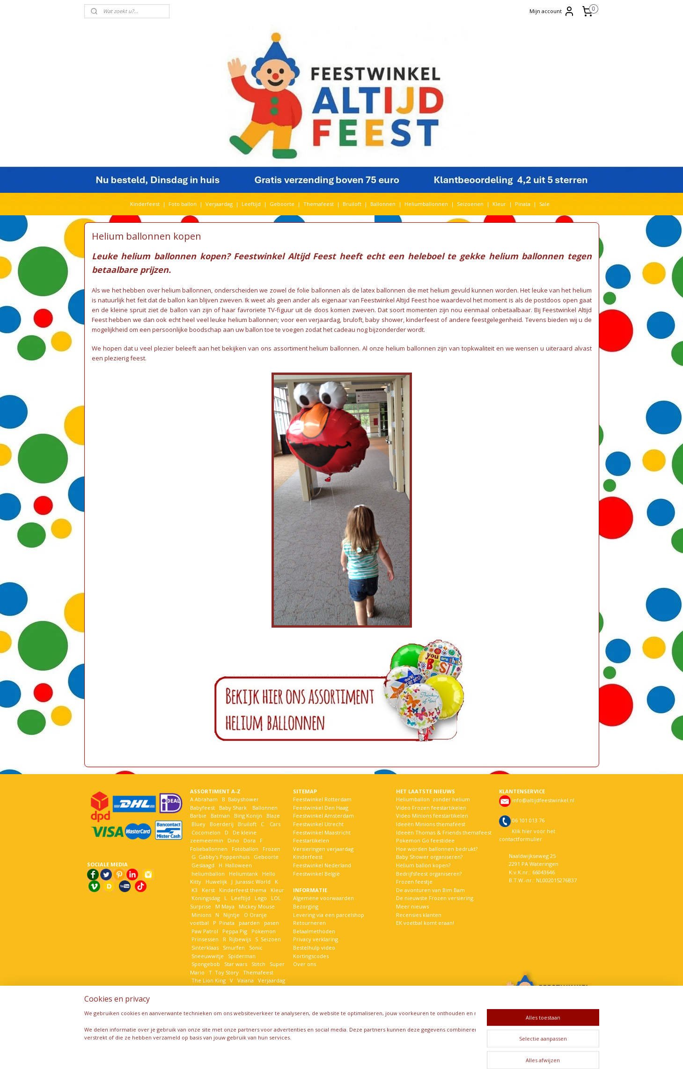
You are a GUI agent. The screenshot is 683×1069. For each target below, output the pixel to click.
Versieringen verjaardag (323, 848)
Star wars (235, 963)
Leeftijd (251, 203)
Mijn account (552, 11)
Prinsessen (204, 939)
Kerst (208, 889)
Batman (220, 815)
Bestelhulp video (314, 947)
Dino (233, 840)
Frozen (271, 848)
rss (337, 1051)
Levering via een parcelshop (328, 914)
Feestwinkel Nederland (322, 865)
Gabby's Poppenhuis (223, 856)
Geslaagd (202, 865)
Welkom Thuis (241, 988)
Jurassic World (253, 881)
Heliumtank (243, 873)
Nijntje (231, 914)
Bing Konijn (248, 815)
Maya (228, 906)
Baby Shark (233, 807)
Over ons (304, 963)
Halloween (238, 865)
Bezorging (305, 906)
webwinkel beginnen (373, 1051)
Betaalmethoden (314, 931)
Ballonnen (383, 203)
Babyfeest (202, 807)
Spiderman (242, 955)
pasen (271, 922)
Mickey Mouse (257, 906)
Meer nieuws (412, 906)
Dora (249, 840)
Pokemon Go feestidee (425, 840)
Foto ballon (183, 203)
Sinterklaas (205, 947)
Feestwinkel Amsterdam (323, 815)
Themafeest (318, 203)
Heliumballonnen (426, 203)
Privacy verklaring (315, 939)
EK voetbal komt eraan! (425, 922)
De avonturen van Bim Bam (430, 889)
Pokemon (263, 931)
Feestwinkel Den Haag (320, 807)
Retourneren (309, 922)
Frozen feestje (414, 881)
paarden (249, 922)
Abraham (206, 799)
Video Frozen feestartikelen (431, 807)
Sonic (256, 947)
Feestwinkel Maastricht (322, 832)
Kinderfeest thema (242, 889)
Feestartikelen (311, 840)
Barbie (198, 815)
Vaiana (245, 980)
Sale (544, 203)
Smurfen (234, 947)
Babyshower (244, 799)
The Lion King (208, 980)
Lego (259, 897)
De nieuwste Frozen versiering (434, 897)
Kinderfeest (145, 203)
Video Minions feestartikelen (432, 815)
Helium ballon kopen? (423, 865)
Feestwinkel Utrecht (318, 823)
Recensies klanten (418, 914)
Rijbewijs (240, 939)
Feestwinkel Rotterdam (322, 799)
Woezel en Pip (235, 997)
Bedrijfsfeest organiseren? (429, 873)
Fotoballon (245, 848)
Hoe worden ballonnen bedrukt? (436, 848)
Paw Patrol (204, 931)
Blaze (272, 815)
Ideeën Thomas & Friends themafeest (444, 832)
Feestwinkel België (316, 873)
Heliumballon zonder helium (433, 799)
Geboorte (282, 203)
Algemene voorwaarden (323, 897)
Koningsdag (205, 897)
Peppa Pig (234, 931)
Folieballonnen (209, 848)
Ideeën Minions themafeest (430, 823)
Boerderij (222, 823)
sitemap (318, 1051)
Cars (275, 823)
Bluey (198, 823)
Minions (200, 914)
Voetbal (200, 988)
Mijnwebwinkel (455, 1051)
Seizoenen (470, 203)
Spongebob (205, 963)
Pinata (522, 203)
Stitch (258, 963)
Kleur (499, 203)
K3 (194, 889)
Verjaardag (219, 203)
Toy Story (227, 972)
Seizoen (271, 939)
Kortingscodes (311, 955)
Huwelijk (216, 881)
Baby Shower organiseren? (429, 856)
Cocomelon (205, 832)
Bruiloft (352, 203)
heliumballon (208, 873)
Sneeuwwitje (207, 955)
